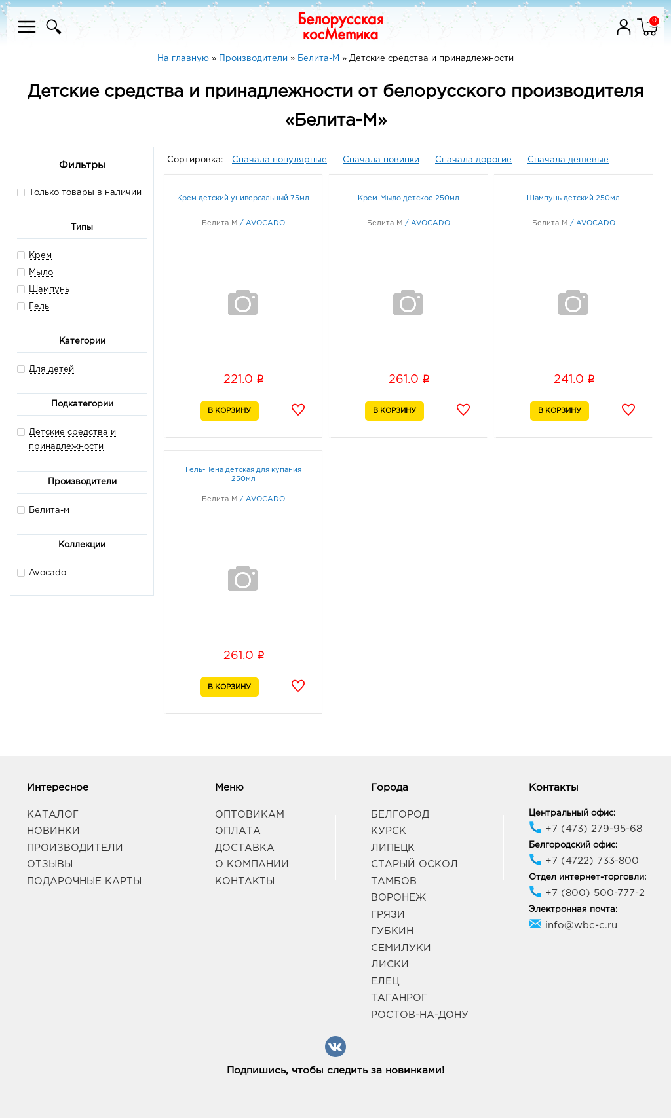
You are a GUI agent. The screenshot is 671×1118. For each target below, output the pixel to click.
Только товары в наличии (79, 192)
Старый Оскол (414, 864)
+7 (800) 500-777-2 (587, 893)
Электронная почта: (573, 909)
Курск (388, 831)
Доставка (245, 848)
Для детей (51, 369)
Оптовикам (249, 814)
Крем (40, 255)
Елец (385, 981)
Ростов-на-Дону (420, 1015)
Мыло (41, 272)
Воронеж (398, 897)
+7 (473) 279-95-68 (585, 829)
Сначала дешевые (568, 160)
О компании (252, 864)
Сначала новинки (381, 160)
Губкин (392, 931)
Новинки (53, 831)
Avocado (47, 573)
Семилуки (401, 948)
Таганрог (399, 998)
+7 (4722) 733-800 (584, 861)
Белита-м (43, 509)
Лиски (390, 964)
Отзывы (50, 864)
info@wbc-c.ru (573, 925)
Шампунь (49, 289)
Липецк (393, 848)
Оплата (238, 831)
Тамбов (394, 881)
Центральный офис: (572, 813)
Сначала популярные (279, 160)
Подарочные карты (84, 881)
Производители (75, 848)
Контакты (245, 881)
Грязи (388, 915)
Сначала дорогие (473, 160)
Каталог (53, 814)
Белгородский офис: (573, 845)
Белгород (400, 814)
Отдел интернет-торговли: (587, 877)
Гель (39, 306)
